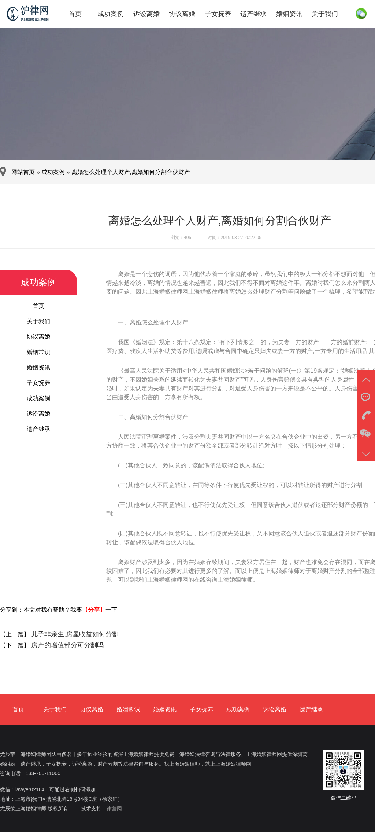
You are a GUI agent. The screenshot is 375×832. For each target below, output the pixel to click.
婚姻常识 (38, 352)
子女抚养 (218, 14)
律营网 (114, 808)
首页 (75, 14)
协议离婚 (182, 14)
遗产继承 (253, 14)
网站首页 (23, 172)
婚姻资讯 (289, 14)
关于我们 (325, 14)
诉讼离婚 (146, 14)
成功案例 (110, 14)
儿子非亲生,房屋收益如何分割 (74, 634)
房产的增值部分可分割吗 (66, 645)
